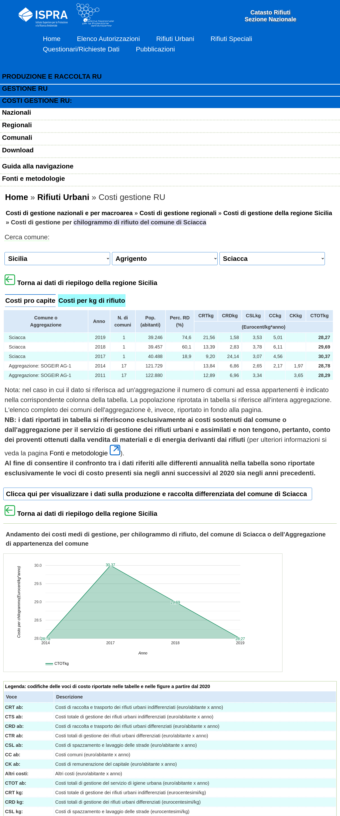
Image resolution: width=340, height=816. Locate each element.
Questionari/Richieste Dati (81, 49)
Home (52, 38)
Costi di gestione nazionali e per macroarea (69, 213)
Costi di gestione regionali (177, 213)
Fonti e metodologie (84, 453)
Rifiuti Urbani (175, 38)
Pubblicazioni (155, 49)
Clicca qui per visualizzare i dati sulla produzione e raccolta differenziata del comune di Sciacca (156, 494)
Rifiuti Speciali (231, 38)
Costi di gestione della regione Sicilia (277, 213)
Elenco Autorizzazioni (108, 38)
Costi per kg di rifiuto (91, 300)
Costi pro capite (30, 300)
